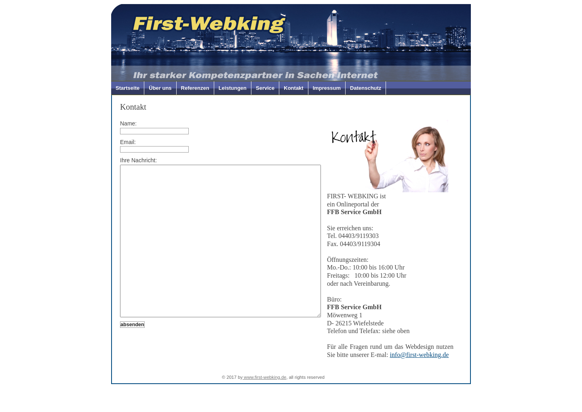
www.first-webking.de (264, 384)
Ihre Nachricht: (138, 160)
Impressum (327, 88)
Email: (128, 142)
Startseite (127, 88)
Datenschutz (365, 88)
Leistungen (233, 88)
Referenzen (195, 88)
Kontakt (293, 88)
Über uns (160, 88)
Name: (128, 123)
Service (265, 88)
